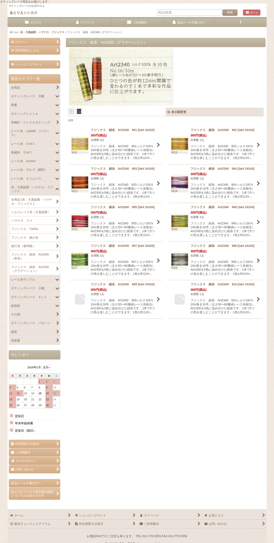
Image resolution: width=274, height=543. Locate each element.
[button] (241, 22)
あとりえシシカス (23, 12)
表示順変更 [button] (176, 112)
